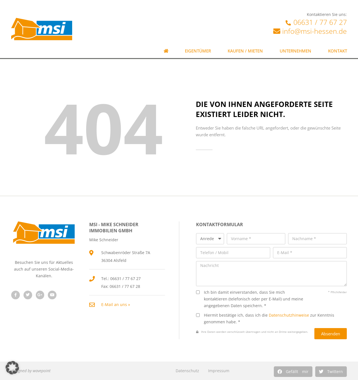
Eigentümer (198, 51)
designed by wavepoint (31, 370)
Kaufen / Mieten (245, 51)
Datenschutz (187, 370)
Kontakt (337, 51)
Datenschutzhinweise (289, 315)
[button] (293, 371)
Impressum (218, 370)
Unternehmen (295, 51)
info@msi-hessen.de (314, 31)
